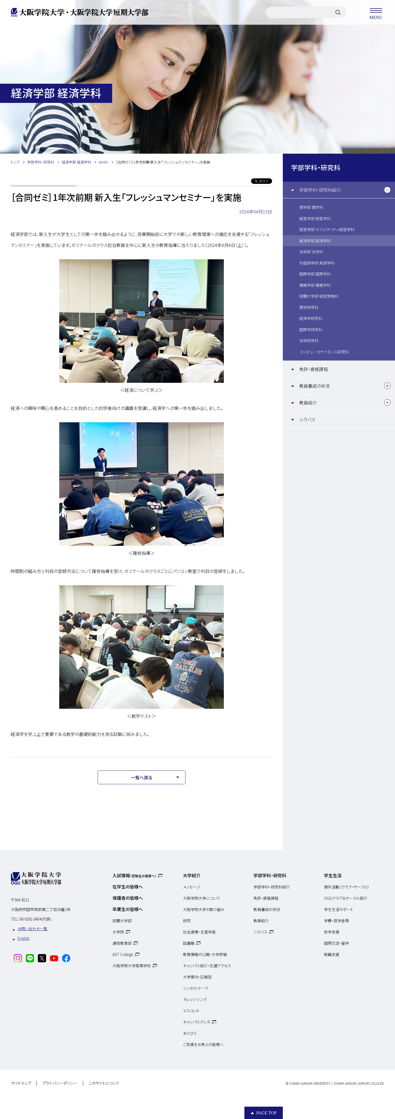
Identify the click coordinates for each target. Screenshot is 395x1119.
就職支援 (331, 954)
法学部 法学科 (311, 251)
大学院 (118, 932)
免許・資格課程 (313, 369)
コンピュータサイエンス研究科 (324, 352)
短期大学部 (122, 920)
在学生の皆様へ (127, 886)
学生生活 (333, 875)
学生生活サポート (338, 909)
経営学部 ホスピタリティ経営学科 (326, 229)
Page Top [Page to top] (266, 1112)
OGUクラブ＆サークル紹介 (345, 898)
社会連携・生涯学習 (199, 932)
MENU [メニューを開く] (376, 12)
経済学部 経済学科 (315, 240)
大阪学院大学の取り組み (203, 909)
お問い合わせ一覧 (32, 928)
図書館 (188, 943)
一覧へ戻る (141, 777)
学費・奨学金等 (336, 920)
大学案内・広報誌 (197, 977)
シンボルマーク (195, 988)
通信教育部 (122, 943)
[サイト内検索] (337, 12)
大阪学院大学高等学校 (131, 965)
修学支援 (331, 932)
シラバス (307, 419)
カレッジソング (195, 999)
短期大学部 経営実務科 (318, 296)
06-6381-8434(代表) (35, 919)
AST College (122, 954)
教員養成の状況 (314, 386)
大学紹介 (192, 875)
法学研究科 (308, 340)
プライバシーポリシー (59, 1083)
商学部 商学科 (311, 207)
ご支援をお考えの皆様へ (203, 1044)
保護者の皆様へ (127, 898)
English (24, 938)
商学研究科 (308, 307)
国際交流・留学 (336, 943)
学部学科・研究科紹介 (320, 190)
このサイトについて (104, 1083)
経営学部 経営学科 (315, 218)
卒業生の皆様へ (127, 909)
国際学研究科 (310, 329)
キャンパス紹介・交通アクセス (207, 965)
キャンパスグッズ (196, 1022)
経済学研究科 (310, 318)
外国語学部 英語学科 (317, 263)
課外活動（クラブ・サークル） (346, 887)
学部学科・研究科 (315, 167)
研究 (187, 920)
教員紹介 (308, 402)
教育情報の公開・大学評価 (205, 954)
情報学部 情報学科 (315, 285)
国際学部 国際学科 (315, 274)
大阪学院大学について (201, 898)
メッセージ (192, 887)
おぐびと (190, 1033)
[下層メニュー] (387, 190)
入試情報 (134, 875)
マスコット (191, 1010)
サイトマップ (21, 1083)
